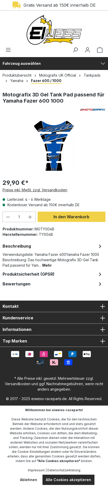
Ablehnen (28, 479)
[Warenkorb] (98, 50)
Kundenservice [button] (54, 317)
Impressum (36, 470)
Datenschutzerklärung (63, 470)
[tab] (53, 255)
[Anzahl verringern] (8, 217)
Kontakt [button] (54, 306)
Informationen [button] (54, 329)
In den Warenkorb (71, 216)
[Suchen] (75, 50)
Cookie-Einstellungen (33, 452)
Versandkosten (17, 384)
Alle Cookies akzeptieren (68, 479)
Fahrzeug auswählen (22, 63)
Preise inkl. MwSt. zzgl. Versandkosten (35, 190)
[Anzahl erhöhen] (30, 217)
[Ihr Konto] (87, 50)
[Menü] (9, 50)
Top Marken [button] (54, 341)
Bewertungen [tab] (53, 283)
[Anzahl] (19, 217)
